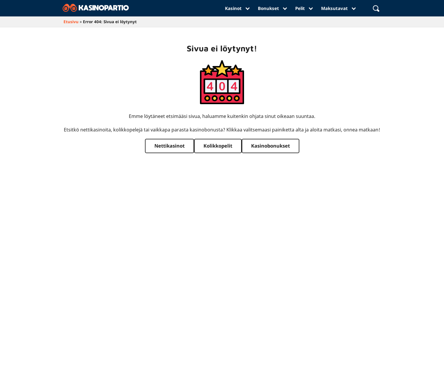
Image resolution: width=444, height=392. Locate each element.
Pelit (303, 8)
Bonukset (272, 8)
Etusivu (71, 21)
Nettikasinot (169, 145)
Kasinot (237, 8)
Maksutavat (338, 8)
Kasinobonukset (270, 145)
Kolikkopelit (217, 145)
